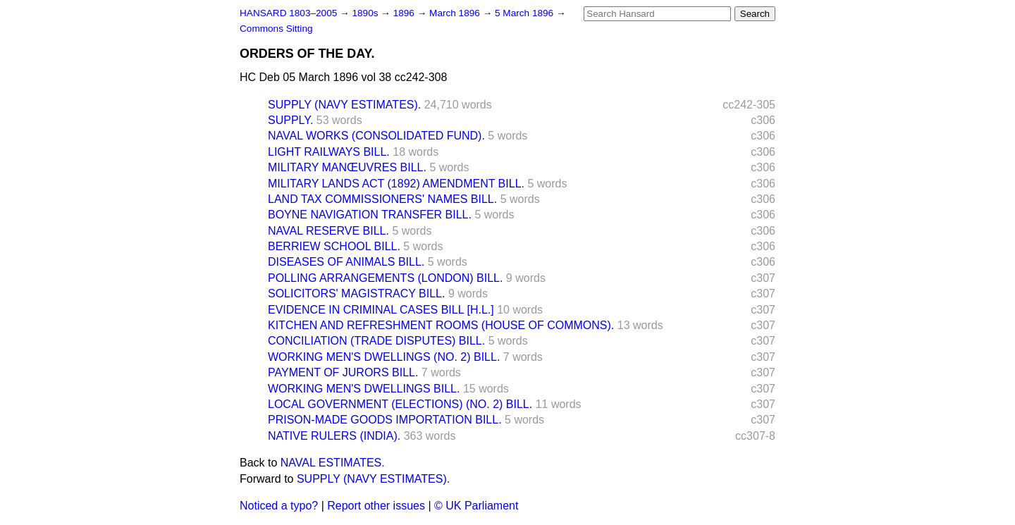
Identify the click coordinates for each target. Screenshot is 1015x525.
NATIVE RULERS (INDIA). (334, 436)
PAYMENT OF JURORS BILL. (343, 372)
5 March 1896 (525, 13)
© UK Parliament (476, 506)
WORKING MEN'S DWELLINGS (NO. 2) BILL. (384, 357)
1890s (366, 13)
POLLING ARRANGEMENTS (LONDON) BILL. (385, 278)
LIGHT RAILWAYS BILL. (329, 152)
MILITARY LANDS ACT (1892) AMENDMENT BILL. (396, 184)
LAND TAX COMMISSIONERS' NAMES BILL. (382, 199)
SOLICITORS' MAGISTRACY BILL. (356, 293)
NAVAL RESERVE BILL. (328, 231)
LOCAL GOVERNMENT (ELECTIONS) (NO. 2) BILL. (400, 404)
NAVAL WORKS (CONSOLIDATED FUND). (376, 136)
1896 (405, 13)
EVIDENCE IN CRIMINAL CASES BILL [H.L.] (381, 310)
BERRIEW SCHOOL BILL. (334, 246)
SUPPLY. (290, 120)
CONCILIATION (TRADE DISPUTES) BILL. (376, 341)
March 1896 (456, 13)
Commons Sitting (276, 28)
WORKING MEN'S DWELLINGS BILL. (364, 389)
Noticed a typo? (279, 506)
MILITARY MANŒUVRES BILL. (347, 167)
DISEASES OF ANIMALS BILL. (346, 262)
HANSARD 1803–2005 (288, 13)
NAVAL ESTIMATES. (333, 463)
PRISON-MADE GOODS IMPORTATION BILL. (385, 420)
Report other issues (376, 506)
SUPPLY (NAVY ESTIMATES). (344, 105)
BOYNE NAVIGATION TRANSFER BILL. (370, 215)
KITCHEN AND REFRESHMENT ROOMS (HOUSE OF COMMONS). (441, 325)
